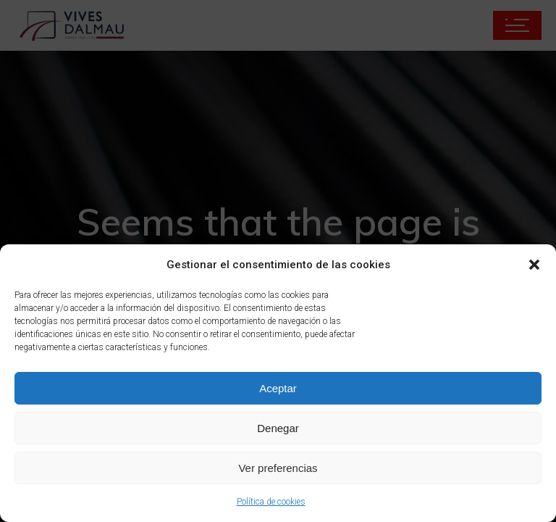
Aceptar (278, 388)
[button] (534, 264)
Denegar (278, 428)
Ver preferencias (277, 468)
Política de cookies (271, 502)
